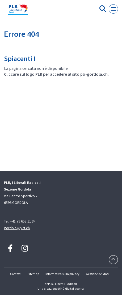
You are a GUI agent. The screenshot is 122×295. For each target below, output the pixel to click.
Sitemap (33, 274)
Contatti (15, 274)
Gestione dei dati (97, 274)
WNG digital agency (71, 288)
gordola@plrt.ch (17, 227)
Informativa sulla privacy (62, 274)
